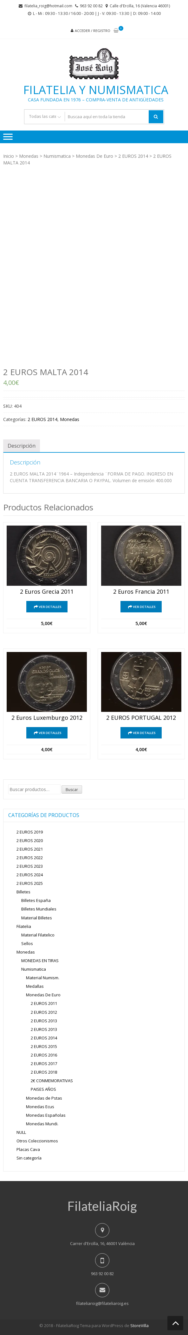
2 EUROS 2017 (44, 1063)
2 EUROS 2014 (133, 156)
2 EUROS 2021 (29, 849)
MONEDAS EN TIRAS (40, 960)
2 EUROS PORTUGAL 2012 (141, 717)
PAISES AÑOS (43, 1089)
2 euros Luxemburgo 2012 (46, 717)
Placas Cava (28, 1149)
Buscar (72, 789)
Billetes (23, 892)
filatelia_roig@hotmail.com (48, 6)
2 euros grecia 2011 (47, 591)
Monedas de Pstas (44, 1098)
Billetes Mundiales (38, 909)
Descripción (22, 445)
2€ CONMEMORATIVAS (52, 1080)
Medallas (35, 986)
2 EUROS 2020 (29, 840)
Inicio (8, 156)
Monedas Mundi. (42, 1124)
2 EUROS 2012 (44, 1012)
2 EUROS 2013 (44, 1021)
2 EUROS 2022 (29, 857)
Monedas (28, 156)
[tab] (21, 445)
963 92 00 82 (91, 6)
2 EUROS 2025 (29, 883)
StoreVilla (139, 1325)
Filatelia (23, 926)
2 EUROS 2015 (44, 1046)
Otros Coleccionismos (37, 1141)
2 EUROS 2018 (44, 1072)
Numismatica (57, 156)
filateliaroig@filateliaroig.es (102, 1303)
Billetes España (36, 900)
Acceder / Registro (92, 30)
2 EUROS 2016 (44, 1055)
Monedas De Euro (94, 156)
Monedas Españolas (46, 1115)
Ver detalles (50, 607)
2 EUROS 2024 (29, 875)
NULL (21, 1132)
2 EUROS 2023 (29, 866)
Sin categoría (29, 1158)
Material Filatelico (38, 935)
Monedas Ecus (40, 1106)
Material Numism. (42, 977)
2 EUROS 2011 (44, 1003)
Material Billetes (36, 918)
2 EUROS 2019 (29, 832)
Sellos (27, 943)
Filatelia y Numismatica (95, 90)
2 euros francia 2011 (141, 591)
